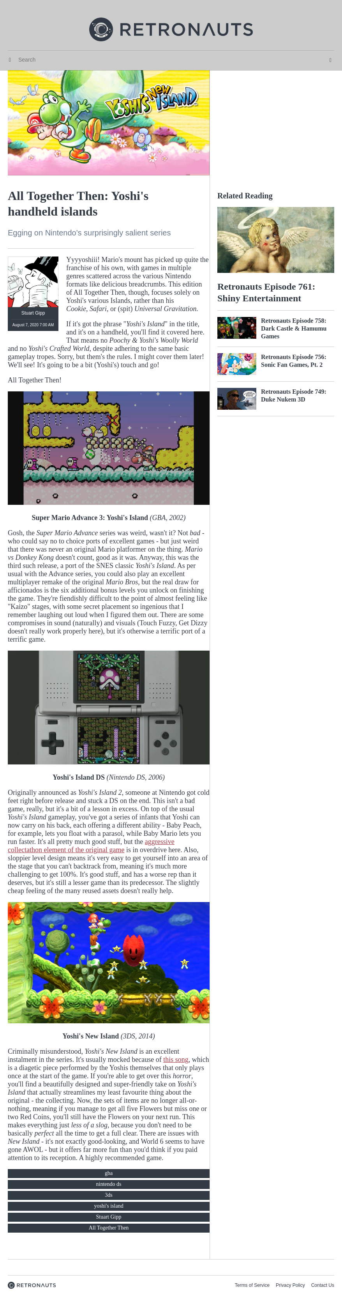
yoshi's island (108, 1206)
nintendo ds (109, 1184)
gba (109, 1173)
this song (176, 1059)
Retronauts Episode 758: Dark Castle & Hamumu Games (293, 328)
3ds (108, 1195)
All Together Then (109, 1228)
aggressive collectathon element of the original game (91, 846)
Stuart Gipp (109, 1217)
